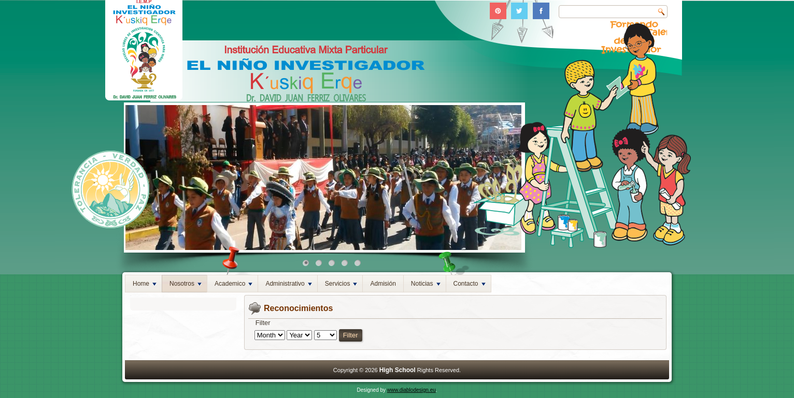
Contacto (469, 283)
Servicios (341, 283)
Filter (350, 335)
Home (145, 283)
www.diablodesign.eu (411, 390)
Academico (233, 283)
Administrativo (288, 283)
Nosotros (185, 283)
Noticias (426, 283)
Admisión (382, 283)
